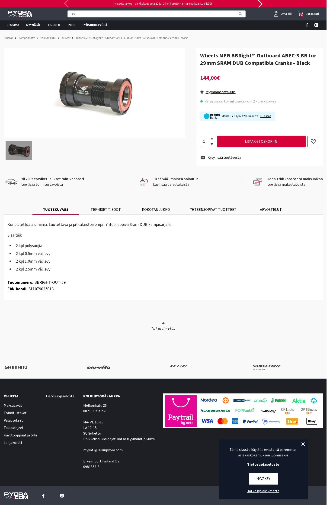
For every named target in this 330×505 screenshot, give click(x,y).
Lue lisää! (206, 4)
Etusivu (8, 38)
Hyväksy (263, 478)
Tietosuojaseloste (59, 396)
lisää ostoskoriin (261, 141)
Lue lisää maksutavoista (286, 184)
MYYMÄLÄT (33, 25)
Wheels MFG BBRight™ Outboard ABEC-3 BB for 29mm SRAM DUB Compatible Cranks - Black (132, 38)
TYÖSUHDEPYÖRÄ (94, 25)
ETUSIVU (12, 25)
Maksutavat (13, 405)
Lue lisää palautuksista (171, 184)
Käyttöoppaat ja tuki (20, 435)
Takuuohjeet (14, 427)
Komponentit (27, 38)
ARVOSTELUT (271, 209)
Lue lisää (265, 116)
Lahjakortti (13, 442)
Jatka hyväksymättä (263, 491)
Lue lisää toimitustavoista (42, 184)
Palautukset (13, 420)
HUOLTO (54, 25)
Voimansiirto (48, 38)
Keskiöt (65, 38)
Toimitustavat (15, 413)
